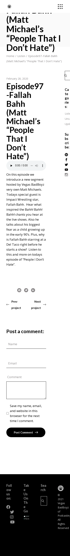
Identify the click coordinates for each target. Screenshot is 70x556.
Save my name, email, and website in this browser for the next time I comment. (26, 413)
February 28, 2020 (17, 78)
